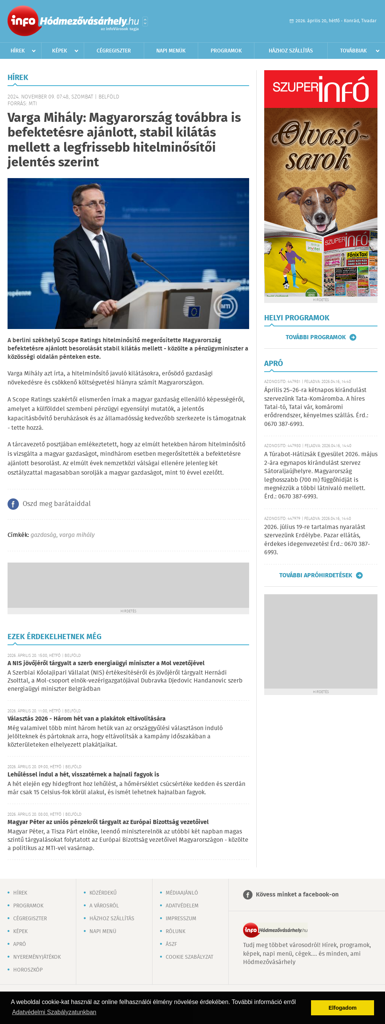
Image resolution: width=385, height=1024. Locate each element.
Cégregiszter (114, 51)
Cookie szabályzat (189, 957)
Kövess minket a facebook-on (297, 894)
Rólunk (175, 931)
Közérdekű (103, 893)
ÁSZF (171, 944)
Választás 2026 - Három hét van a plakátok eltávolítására (87, 719)
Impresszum (181, 919)
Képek (59, 51)
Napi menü (102, 931)
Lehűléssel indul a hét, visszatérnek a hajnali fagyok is (83, 775)
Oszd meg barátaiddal (57, 504)
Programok (226, 51)
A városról (104, 906)
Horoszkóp (28, 970)
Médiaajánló (182, 893)
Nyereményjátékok (37, 957)
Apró (19, 944)
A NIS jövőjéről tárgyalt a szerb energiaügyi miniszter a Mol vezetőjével (106, 663)
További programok (316, 337)
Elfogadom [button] (343, 1008)
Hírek (18, 51)
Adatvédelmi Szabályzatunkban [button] (54, 1012)
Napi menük (171, 51)
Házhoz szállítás (291, 51)
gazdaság (43, 535)
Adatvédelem (182, 906)
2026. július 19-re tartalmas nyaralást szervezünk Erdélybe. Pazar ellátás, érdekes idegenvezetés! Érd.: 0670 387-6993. (317, 540)
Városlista (145, 21)
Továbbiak (353, 51)
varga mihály (77, 535)
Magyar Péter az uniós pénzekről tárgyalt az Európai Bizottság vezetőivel (108, 822)
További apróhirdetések (315, 575)
